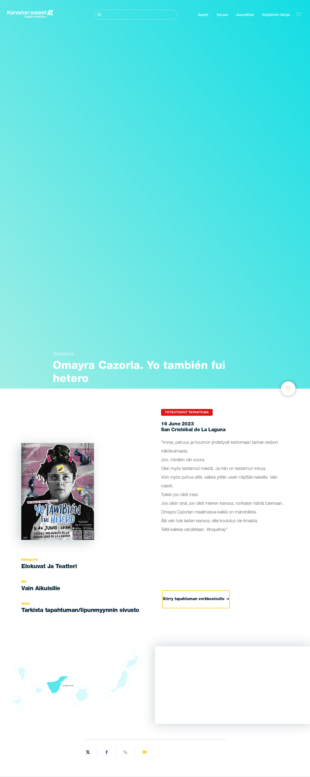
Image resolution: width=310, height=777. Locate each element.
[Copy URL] (126, 752)
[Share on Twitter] (88, 752)
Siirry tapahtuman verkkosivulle (196, 599)
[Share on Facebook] (107, 752)
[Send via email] (144, 752)
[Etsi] (135, 15)
